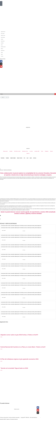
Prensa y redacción (32, 406)
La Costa (31, 151)
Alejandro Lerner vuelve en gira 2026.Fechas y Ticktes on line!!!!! (19, 335)
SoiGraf (38, 417)
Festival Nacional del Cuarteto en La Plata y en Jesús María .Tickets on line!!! (22, 347)
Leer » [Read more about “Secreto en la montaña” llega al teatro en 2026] (1, 370)
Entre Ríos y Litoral (17, 151)
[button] (28, 215)
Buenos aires (5, 151)
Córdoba (10, 151)
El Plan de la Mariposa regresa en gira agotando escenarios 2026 (19, 359)
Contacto (22, 406)
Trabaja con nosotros (24, 409)
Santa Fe (28, 153)
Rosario (51, 151)
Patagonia (46, 151)
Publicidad (31, 409)
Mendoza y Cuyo (25, 151)
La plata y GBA (36, 151)
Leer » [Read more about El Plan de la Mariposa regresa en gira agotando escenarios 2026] (1, 361)
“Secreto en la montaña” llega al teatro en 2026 (14, 368)
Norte (42, 151)
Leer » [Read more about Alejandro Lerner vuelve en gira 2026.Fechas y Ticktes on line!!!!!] (1, 336)
